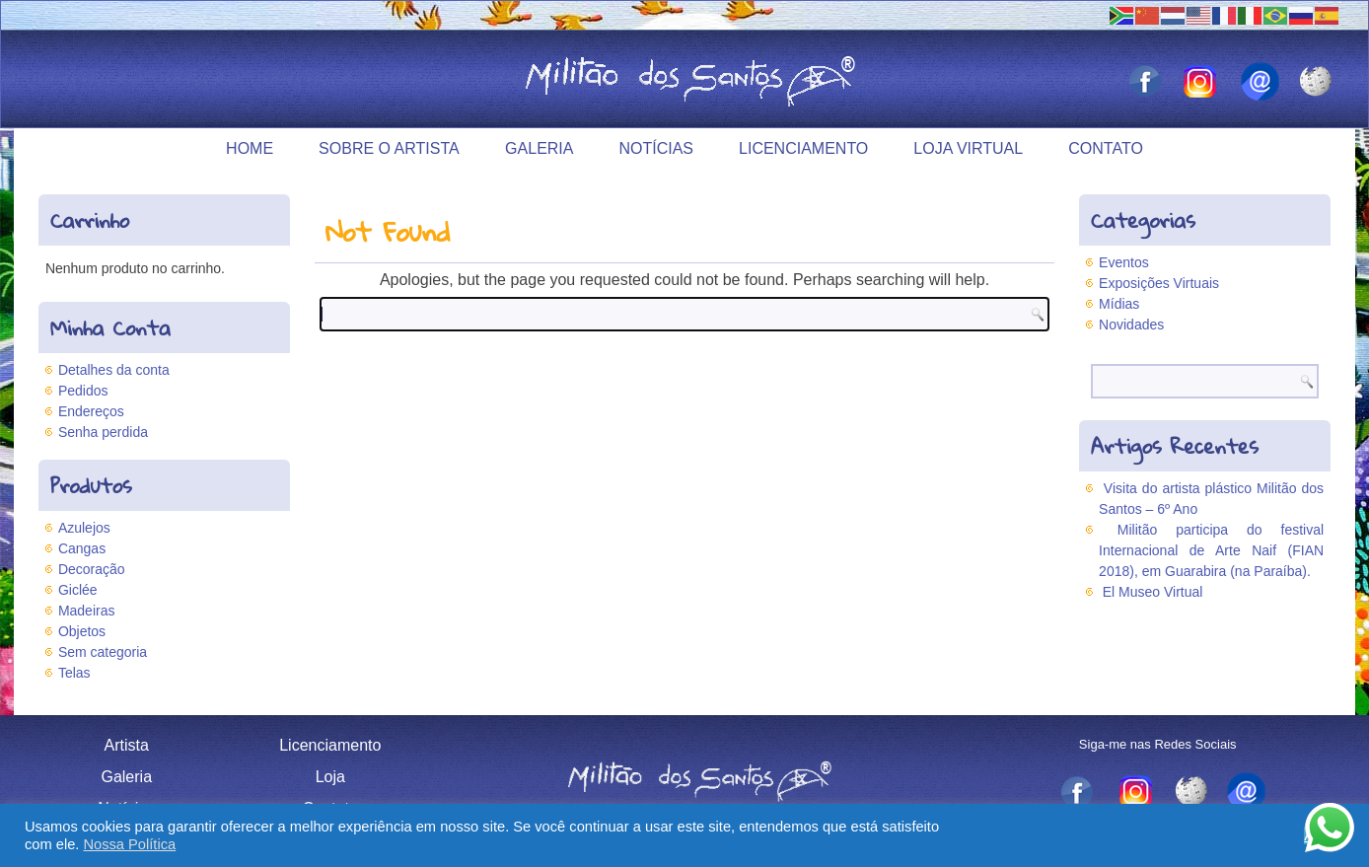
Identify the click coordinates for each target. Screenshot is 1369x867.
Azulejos (84, 528)
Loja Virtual (968, 148)
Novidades (1131, 324)
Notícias (655, 148)
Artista (127, 745)
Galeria (539, 148)
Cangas (82, 548)
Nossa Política (129, 844)
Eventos (1124, 262)
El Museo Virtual (1153, 592)
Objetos (82, 631)
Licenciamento (803, 148)
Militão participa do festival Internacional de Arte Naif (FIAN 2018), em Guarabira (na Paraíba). (1211, 550)
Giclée (78, 590)
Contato (1105, 148)
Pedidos (83, 390)
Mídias (1119, 304)
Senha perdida (103, 432)
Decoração (91, 569)
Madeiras (86, 610)
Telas (74, 673)
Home (249, 148)
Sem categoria (102, 652)
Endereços (91, 411)
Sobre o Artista (389, 148)
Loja (330, 776)
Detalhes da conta (114, 370)
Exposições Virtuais (1159, 283)
